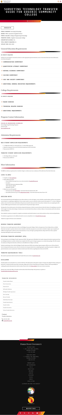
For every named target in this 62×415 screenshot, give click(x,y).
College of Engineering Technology (12, 123)
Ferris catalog (34, 266)
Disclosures (31, 375)
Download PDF (7, 27)
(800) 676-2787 (31, 360)
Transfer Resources (33, 21)
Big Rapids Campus (31, 347)
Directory (31, 373)
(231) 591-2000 (31, 352)
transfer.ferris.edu (36, 255)
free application (13, 178)
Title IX (31, 367)
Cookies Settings (31, 381)
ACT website (17, 190)
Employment (31, 371)
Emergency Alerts (31, 363)
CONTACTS (31, 379)
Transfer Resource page (41, 216)
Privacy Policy (31, 369)
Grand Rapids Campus (31, 355)
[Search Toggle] (58, 1)
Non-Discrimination (31, 365)
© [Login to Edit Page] (22, 383)
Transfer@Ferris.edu (33, 181)
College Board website (24, 192)
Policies (31, 377)
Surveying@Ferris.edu (5, 128)
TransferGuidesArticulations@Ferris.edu (9, 271)
